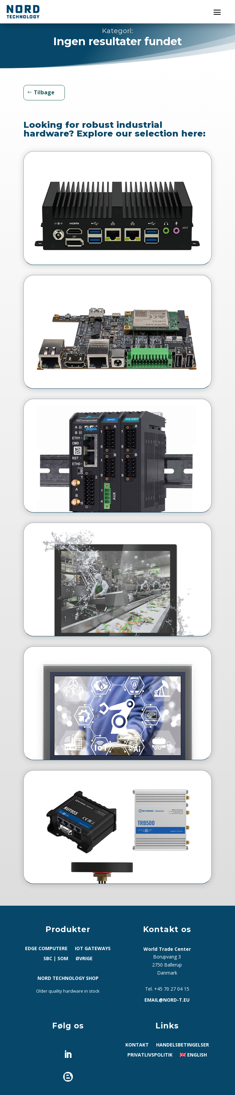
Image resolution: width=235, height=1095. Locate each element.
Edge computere (46, 948)
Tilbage (44, 92)
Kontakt (137, 1045)
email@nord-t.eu (167, 1000)
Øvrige (84, 959)
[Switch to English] (193, 1056)
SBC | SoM (55, 959)
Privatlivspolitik (149, 1055)
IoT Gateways (93, 948)
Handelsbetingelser (182, 1045)
